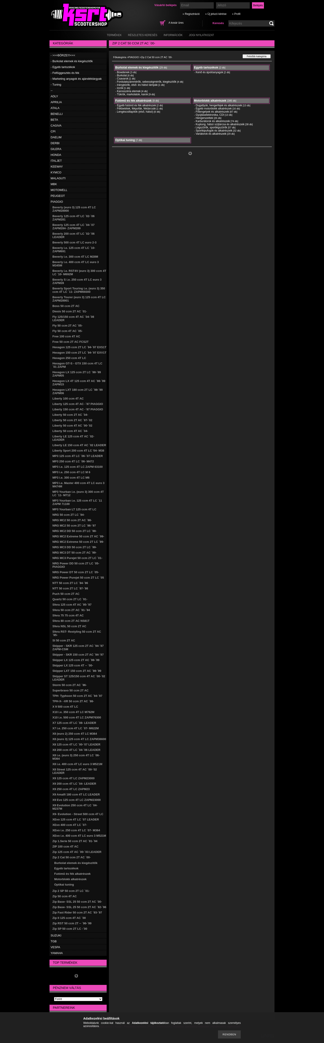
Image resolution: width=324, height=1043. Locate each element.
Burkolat (122, 75)
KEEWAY (57, 166)
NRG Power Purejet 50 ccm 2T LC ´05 (78, 577)
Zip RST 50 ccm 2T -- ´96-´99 (71, 923)
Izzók (120, 88)
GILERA (56, 149)
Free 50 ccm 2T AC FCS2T (70, 341)
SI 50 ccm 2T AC (63, 640)
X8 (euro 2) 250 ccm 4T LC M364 (74, 733)
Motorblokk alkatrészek (70, 879)
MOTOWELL (59, 190)
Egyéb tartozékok (66, 868)
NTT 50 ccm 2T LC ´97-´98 (70, 588)
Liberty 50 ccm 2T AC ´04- (70, 414)
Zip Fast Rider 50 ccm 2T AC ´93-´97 (77, 912)
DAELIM (56, 137)
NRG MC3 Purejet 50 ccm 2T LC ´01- (77, 558)
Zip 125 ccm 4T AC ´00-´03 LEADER (76, 852)
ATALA (55, 108)
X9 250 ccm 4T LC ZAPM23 (71, 789)
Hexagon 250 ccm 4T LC (69, 358)
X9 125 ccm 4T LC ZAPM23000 (73, 778)
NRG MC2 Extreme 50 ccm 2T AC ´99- (78, 536)
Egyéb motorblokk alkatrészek (214, 108)
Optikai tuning (64, 884)
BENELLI (57, 114)
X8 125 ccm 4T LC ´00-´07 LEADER (76, 744)
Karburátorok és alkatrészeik (213, 121)
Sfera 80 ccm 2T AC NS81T (71, 621)
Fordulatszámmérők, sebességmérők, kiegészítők (146, 81)
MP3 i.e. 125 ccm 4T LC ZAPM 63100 (77, 466)
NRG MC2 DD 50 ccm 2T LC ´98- (74, 531)
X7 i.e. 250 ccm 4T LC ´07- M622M (75, 728)
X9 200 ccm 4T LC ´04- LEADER (74, 783)
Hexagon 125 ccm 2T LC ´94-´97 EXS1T (79, 347)
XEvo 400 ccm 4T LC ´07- (69, 825)
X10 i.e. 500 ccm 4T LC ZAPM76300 (76, 717)
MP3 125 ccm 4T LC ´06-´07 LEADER (77, 456)
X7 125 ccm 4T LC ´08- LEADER (74, 723)
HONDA (56, 155)
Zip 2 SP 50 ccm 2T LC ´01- (71, 891)
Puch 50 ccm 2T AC (65, 593)
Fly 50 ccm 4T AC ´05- (67, 331)
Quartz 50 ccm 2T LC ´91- (69, 599)
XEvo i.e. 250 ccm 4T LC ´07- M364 (76, 830)
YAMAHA (57, 953)
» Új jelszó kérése (216, 14)
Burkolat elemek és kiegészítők (75, 863)
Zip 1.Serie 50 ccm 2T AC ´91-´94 (74, 841)
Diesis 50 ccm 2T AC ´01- (69, 311)
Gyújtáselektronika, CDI (210, 114)
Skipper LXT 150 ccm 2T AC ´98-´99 (76, 671)
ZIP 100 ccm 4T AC (65, 846)
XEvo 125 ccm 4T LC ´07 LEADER (75, 819)
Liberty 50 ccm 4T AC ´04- (70, 431)
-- (52, 90)
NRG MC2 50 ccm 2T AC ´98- (72, 520)
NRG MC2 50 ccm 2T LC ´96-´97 (74, 525)
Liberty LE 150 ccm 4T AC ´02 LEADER (79, 445)
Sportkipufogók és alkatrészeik (214, 130)
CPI (53, 131)
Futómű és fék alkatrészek (72, 873)
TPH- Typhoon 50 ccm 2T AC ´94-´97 (77, 696)
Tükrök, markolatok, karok (132, 94)
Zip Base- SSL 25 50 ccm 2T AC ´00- (77, 901)
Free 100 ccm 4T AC (66, 336)
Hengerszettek (204, 118)
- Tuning (56, 84)
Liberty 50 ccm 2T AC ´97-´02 (72, 420)
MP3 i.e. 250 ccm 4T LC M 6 (71, 472)
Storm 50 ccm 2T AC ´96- (69, 685)
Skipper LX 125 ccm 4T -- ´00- (72, 665)
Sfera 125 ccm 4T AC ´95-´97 (72, 604)
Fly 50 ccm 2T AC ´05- (67, 325)
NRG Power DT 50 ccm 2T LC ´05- (75, 572)
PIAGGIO (57, 201)
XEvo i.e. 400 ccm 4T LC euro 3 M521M (79, 835)
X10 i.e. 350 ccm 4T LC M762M (73, 712)
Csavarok (122, 78)
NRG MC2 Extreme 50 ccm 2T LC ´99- (78, 541)
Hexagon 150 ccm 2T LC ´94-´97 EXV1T (79, 352)
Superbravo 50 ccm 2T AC (70, 690)
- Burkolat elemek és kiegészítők (72, 61)
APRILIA (56, 102)
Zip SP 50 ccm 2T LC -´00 (69, 928)
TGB (54, 941)
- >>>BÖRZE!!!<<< (63, 55)
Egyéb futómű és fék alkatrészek (136, 105)
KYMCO (56, 172)
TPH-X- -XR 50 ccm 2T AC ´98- (73, 701)
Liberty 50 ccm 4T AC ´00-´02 (72, 425)
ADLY (54, 96)
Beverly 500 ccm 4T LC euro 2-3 (74, 242)
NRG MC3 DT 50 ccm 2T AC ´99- (74, 552)
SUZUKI (56, 935)
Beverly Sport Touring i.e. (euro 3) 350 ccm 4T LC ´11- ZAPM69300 (78, 290)
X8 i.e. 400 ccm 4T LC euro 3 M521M (77, 764)
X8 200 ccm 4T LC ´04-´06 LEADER (76, 750)
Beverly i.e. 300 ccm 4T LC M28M (75, 256)
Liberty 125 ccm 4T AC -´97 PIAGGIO (77, 404)
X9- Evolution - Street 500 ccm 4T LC (77, 814)
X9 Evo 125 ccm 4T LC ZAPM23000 (76, 800)
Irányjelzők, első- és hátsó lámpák (137, 84)
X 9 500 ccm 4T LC (65, 706)
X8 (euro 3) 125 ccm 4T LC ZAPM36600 (79, 739)
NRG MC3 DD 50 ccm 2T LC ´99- (74, 547)
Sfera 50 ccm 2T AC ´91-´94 (71, 610)
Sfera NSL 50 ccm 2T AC (69, 626)
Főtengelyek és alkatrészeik (212, 111)
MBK (54, 184)
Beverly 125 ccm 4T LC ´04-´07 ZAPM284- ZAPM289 (73, 226)
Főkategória (119, 57)
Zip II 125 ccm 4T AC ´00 (69, 918)
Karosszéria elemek (129, 91)
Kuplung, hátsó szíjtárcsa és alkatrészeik (220, 124)
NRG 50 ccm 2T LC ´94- (68, 514)
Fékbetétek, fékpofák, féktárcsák (136, 108)
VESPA (55, 947)
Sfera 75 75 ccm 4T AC (68, 615)
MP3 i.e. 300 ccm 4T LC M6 (71, 477)
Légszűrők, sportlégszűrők (211, 127)
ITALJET (56, 160)
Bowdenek (123, 72)
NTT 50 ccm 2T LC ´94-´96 (70, 583)
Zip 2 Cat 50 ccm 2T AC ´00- (71, 857)
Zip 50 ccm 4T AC (64, 896)
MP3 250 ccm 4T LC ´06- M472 (73, 461)
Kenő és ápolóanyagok (209, 72)
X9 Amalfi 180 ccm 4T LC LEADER (76, 794)
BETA (54, 119)
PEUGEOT (58, 196)
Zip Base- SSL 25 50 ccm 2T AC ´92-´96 (79, 907)
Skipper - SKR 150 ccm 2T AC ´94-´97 (78, 654)
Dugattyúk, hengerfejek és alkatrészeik (219, 105)
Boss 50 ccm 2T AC (65, 306)
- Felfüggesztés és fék (65, 73)
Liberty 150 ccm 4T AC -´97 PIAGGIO (77, 409)
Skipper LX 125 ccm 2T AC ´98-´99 (75, 660)
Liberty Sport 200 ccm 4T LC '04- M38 (78, 450)
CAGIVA (56, 125)
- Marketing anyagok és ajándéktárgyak (76, 78)
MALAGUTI (58, 178)
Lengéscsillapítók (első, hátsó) (135, 111)
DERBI (55, 143)
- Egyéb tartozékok (63, 67)
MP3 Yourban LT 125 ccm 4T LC (74, 509)
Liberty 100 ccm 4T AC (68, 398)
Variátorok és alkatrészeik (211, 133)
